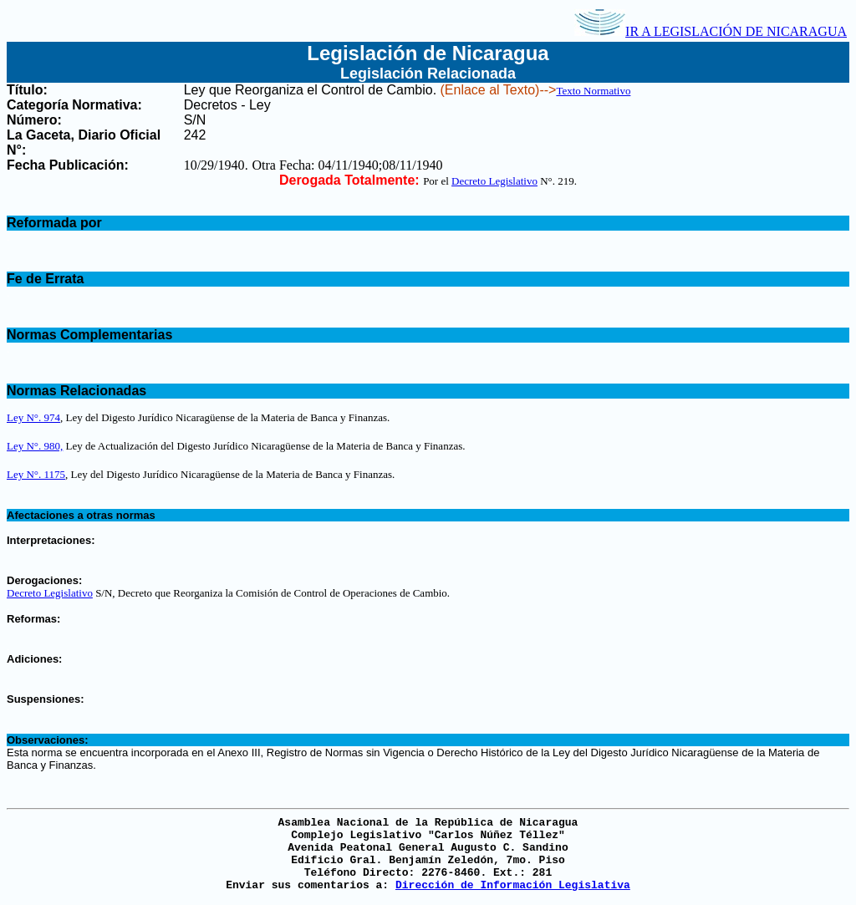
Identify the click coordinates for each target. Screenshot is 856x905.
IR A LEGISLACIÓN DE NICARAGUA (710, 31)
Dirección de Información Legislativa (512, 885)
